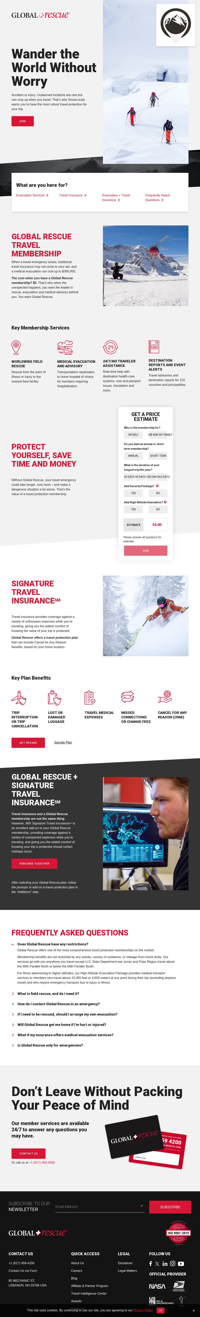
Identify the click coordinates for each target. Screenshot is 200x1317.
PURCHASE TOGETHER (34, 864)
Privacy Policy (143, 1310)
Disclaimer (125, 1263)
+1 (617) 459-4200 (42, 1162)
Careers (76, 1271)
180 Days (151, 477)
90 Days (140, 477)
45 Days (129, 477)
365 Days (162, 477)
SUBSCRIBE (170, 1207)
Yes (133, 493)
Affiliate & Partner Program (89, 1286)
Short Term (158, 456)
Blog (74, 1278)
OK (160, 1310)
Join (23, 121)
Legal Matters (127, 1271)
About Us (77, 1263)
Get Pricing (28, 743)
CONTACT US (29, 1154)
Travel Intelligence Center (89, 1294)
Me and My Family (158, 434)
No (158, 493)
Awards (76, 1301)
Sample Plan (63, 743)
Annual (133, 456)
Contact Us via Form (23, 1271)
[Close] (193, 1310)
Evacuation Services (32, 195)
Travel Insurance (73, 195)
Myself (133, 434)
